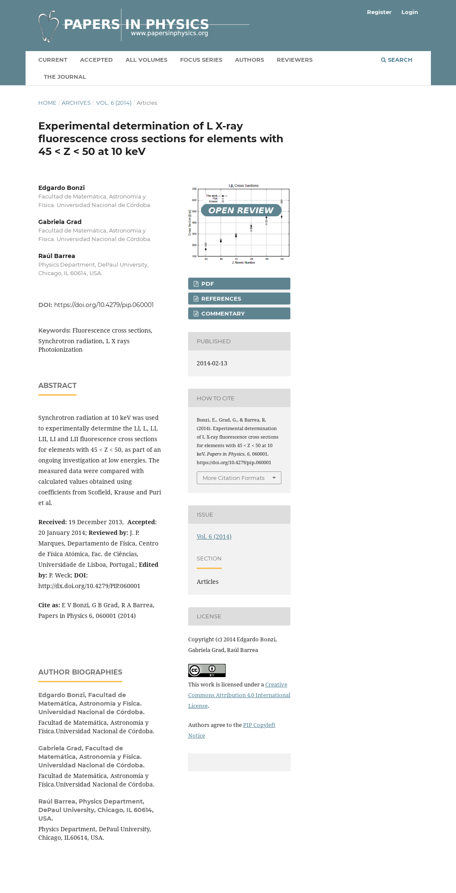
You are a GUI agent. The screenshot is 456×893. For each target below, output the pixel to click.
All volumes (146, 59)
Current (52, 59)
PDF (207, 283)
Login (410, 12)
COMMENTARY (222, 313)
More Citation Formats (233, 477)
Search (397, 59)
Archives (76, 102)
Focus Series (201, 59)
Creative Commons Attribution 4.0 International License (239, 695)
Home (47, 102)
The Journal (65, 76)
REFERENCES (220, 298)
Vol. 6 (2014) (114, 102)
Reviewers (295, 59)
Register (379, 12)
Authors (249, 59)
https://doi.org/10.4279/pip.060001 (104, 305)
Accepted (96, 59)
